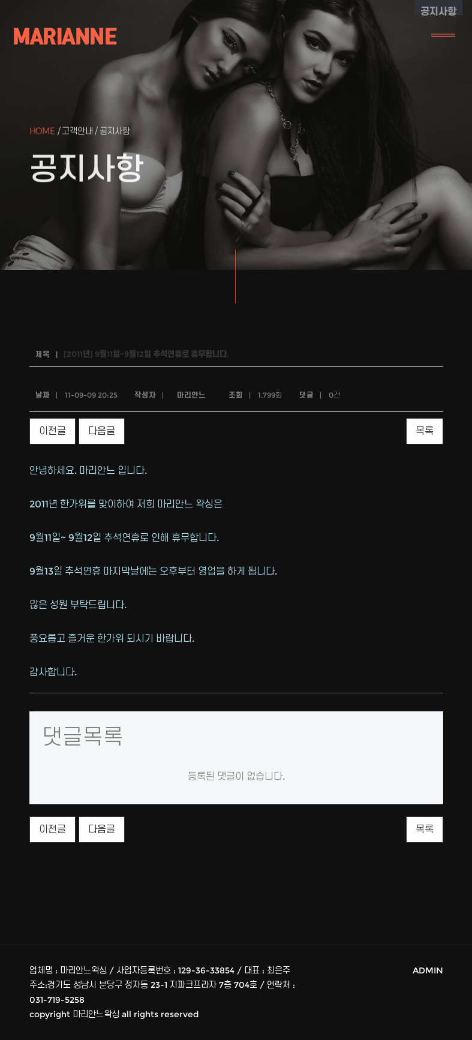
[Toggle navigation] (443, 36)
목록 (425, 431)
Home (42, 132)
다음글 (101, 431)
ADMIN (428, 970)
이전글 (52, 431)
